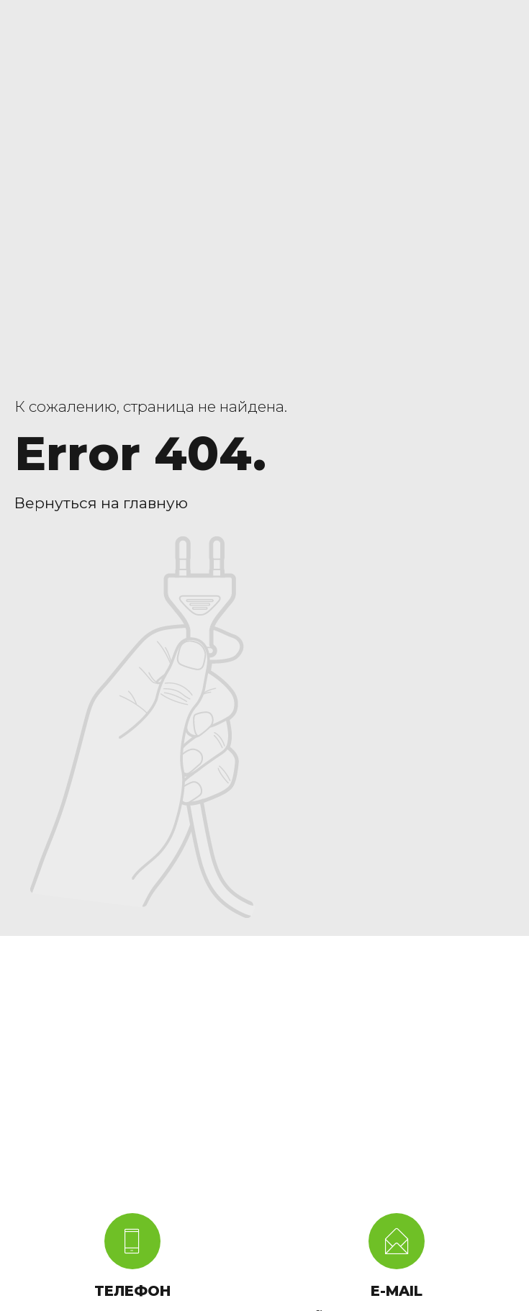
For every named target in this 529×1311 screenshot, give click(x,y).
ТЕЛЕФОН (132, 1290)
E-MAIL (396, 1290)
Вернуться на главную (101, 503)
